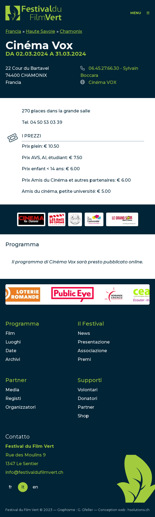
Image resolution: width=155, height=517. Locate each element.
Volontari (87, 389)
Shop (83, 415)
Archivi (12, 359)
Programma (22, 323)
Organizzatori (20, 407)
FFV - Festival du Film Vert (33, 13)
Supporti (90, 380)
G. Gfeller (85, 510)
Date (10, 350)
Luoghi (13, 342)
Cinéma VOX (102, 82)
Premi (84, 359)
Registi (13, 398)
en (35, 487)
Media (12, 389)
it (22, 487)
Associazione (92, 350)
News (84, 333)
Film (10, 333)
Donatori (87, 398)
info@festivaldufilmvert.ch (34, 472)
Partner (16, 380)
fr (10, 487)
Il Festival (91, 323)
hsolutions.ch (139, 510)
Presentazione (94, 342)
